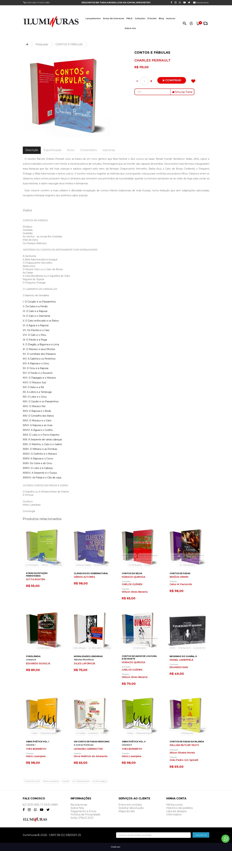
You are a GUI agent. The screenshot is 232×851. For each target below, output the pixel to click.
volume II (127, 745)
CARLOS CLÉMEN (132, 584)
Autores (170, 18)
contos (107, 648)
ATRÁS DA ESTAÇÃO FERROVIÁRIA (37, 574)
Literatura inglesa (83, 565)
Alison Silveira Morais (179, 728)
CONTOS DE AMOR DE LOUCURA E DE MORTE (139, 657)
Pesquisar (42, 44)
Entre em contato (130, 804)
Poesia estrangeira (48, 733)
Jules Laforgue (79, 648)
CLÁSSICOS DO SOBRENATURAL (91, 573)
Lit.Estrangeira (100, 781)
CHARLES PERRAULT (152, 60)
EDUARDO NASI (179, 667)
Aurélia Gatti (52, 643)
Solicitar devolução (131, 808)
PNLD (129, 18)
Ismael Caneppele (180, 643)
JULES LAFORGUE (84, 663)
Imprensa (108, 150)
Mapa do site (127, 811)
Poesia (34, 733)
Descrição (31, 150)
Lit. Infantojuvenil (144, 560)
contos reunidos (101, 565)
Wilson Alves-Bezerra (148, 555)
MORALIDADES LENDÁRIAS (88, 656)
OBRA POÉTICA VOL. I (37, 741)
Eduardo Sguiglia (37, 643)
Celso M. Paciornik (181, 584)
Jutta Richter (34, 560)
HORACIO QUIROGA (133, 577)
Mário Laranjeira (52, 728)
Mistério (184, 560)
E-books (152, 18)
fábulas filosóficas (84, 660)
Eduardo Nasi (197, 643)
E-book (148, 565)
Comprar (171, 80)
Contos (130, 560)
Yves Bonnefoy (35, 728)
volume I (30, 745)
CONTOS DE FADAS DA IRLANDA (187, 741)
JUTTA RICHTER (35, 579)
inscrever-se (200, 835)
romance (31, 660)
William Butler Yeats (187, 719)
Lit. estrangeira (139, 648)
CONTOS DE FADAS (180, 573)
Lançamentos (93, 18)
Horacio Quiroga (129, 555)
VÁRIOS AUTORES (84, 577)
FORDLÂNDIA (33, 656)
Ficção (193, 728)
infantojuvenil (184, 648)
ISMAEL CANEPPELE (181, 660)
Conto (130, 643)
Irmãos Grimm (178, 555)
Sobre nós (130, 28)
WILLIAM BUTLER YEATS (184, 745)
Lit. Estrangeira (32, 565)
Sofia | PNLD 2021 (82, 817)
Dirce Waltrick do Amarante (92, 723)
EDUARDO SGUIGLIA (38, 663)
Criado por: (116, 847)
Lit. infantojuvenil (143, 643)
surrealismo (93, 733)
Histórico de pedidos (179, 808)
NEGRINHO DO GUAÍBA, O (183, 656)
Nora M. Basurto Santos (87, 728)
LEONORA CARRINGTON (88, 749)
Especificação (52, 150)
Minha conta (174, 804)
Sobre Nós (77, 808)
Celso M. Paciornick (195, 555)
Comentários (88, 150)
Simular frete (182, 92)
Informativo (174, 814)
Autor (71, 150)
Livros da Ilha (199, 648)
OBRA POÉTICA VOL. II (134, 741)
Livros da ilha (56, 565)
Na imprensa (79, 804)
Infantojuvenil (187, 733)
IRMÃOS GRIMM (179, 577)
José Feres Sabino (51, 560)
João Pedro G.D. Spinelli (187, 723)
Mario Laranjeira (51, 781)
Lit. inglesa (80, 733)
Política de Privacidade (85, 814)
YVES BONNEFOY (36, 749)
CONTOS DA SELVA (132, 573)
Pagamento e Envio (83, 811)
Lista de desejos (176, 811)
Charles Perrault (32, 781)
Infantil (44, 565)
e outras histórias (83, 745)
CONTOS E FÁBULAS (69, 44)
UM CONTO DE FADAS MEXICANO (92, 741)
